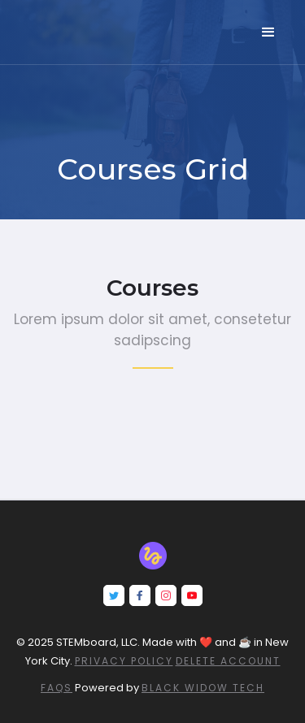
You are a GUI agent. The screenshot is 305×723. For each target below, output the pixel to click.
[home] (69, 22)
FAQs (56, 688)
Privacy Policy (124, 661)
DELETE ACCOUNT (228, 661)
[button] (268, 32)
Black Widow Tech (203, 688)
